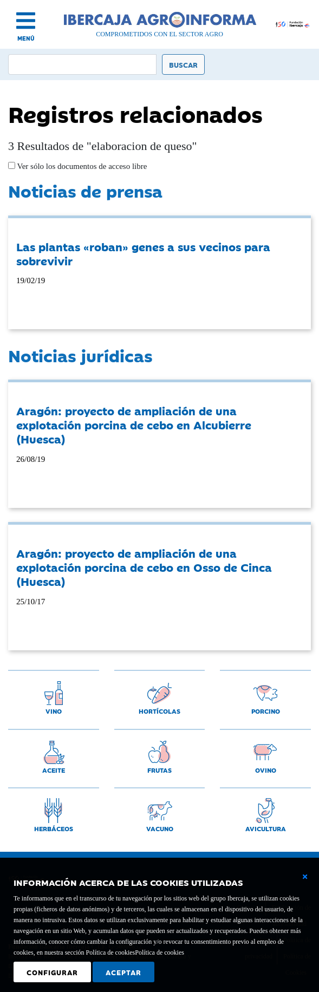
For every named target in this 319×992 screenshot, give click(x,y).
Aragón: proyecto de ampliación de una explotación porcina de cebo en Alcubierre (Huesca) (133, 424)
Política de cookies (159, 952)
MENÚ (26, 38)
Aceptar (123, 972)
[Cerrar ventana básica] (305, 876)
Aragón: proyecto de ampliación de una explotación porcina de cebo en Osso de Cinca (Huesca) (144, 567)
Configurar (52, 972)
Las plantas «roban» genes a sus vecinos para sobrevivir (143, 253)
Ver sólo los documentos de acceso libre (81, 166)
